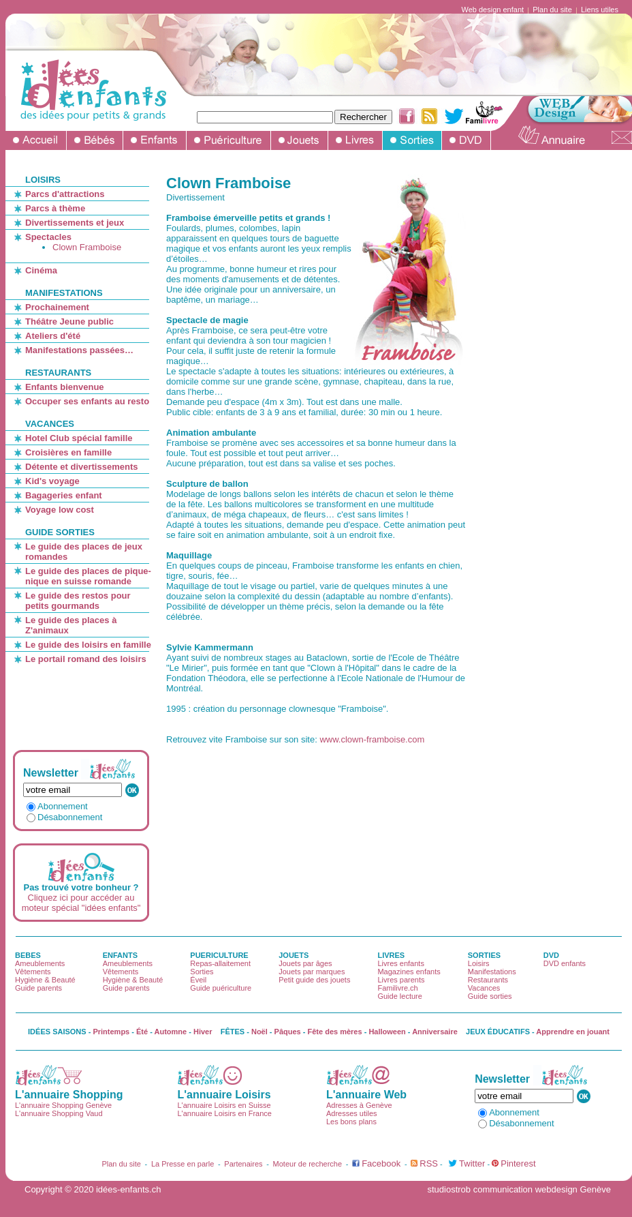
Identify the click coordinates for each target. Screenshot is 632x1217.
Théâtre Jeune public (69, 321)
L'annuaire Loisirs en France (224, 1113)
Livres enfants (400, 963)
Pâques (287, 1031)
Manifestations (492, 971)
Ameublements (40, 963)
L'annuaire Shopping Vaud (59, 1113)
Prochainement (57, 307)
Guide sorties (490, 996)
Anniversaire (435, 1031)
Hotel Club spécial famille (79, 438)
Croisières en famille (68, 452)
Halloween (386, 1031)
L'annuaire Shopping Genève (63, 1105)
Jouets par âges (305, 963)
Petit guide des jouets (314, 980)
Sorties (201, 971)
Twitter (472, 1163)
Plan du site (552, 9)
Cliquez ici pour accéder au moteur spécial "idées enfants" (81, 902)
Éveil (198, 980)
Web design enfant (493, 9)
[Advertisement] (79, 707)
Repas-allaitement (220, 963)
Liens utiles (599, 9)
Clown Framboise (86, 247)
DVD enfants (564, 963)
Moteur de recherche (308, 1164)
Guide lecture (399, 996)
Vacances (484, 988)
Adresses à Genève (359, 1105)
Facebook (381, 1163)
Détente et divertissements (81, 467)
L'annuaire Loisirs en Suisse (223, 1105)
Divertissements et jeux (74, 222)
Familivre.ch (397, 988)
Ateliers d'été (52, 336)
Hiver (202, 1031)
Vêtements (33, 971)
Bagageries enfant (63, 495)
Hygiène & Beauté (45, 980)
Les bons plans (351, 1121)
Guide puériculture (220, 988)
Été (142, 1031)
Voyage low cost (59, 510)
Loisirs (479, 963)
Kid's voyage (52, 481)
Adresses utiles (351, 1113)
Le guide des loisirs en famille (88, 645)
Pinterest (518, 1163)
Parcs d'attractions (65, 194)
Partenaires (243, 1164)
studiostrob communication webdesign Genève (519, 1189)
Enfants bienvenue (64, 387)
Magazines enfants (408, 971)
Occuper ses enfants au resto (87, 401)
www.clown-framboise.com (371, 739)
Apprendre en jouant (573, 1031)
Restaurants (488, 980)
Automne (171, 1031)
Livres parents (400, 980)
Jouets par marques (312, 971)
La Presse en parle (182, 1164)
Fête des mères (335, 1031)
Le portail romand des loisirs (85, 659)
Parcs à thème (55, 208)
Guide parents (38, 988)
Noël (259, 1031)
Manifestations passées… (79, 350)
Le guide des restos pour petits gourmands (78, 600)
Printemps (111, 1031)
